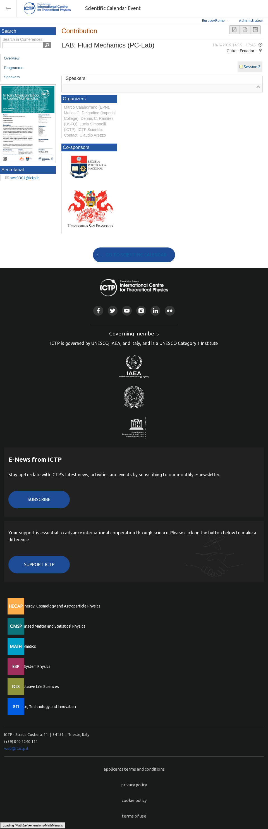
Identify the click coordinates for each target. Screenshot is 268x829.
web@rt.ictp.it (16, 748)
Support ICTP (39, 564)
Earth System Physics (32, 666)
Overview (12, 58)
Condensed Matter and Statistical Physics (49, 626)
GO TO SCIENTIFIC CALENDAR (136, 254)
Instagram (141, 311)
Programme (13, 68)
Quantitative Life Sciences (36, 686)
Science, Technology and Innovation (45, 706)
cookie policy (134, 800)
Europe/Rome (213, 20)
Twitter (113, 311)
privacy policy (134, 784)
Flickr (169, 311)
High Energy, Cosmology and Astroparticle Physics (57, 606)
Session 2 (252, 67)
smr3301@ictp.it (24, 178)
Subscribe (39, 499)
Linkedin (155, 311)
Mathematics (25, 646)
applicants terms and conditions (134, 769)
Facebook (98, 311)
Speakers (12, 77)
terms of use (134, 816)
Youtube (127, 311)
